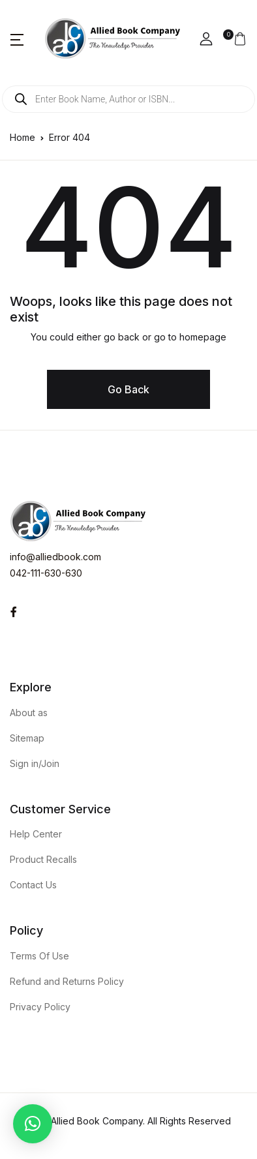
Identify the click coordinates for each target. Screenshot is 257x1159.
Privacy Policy (40, 1006)
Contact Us (33, 884)
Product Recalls (43, 859)
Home (22, 137)
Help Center (36, 833)
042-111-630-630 (46, 573)
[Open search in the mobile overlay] (128, 99)
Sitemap (27, 738)
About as (29, 712)
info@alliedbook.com (55, 556)
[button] (16, 39)
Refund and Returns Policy (67, 981)
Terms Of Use (39, 955)
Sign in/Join (34, 763)
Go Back (128, 389)
